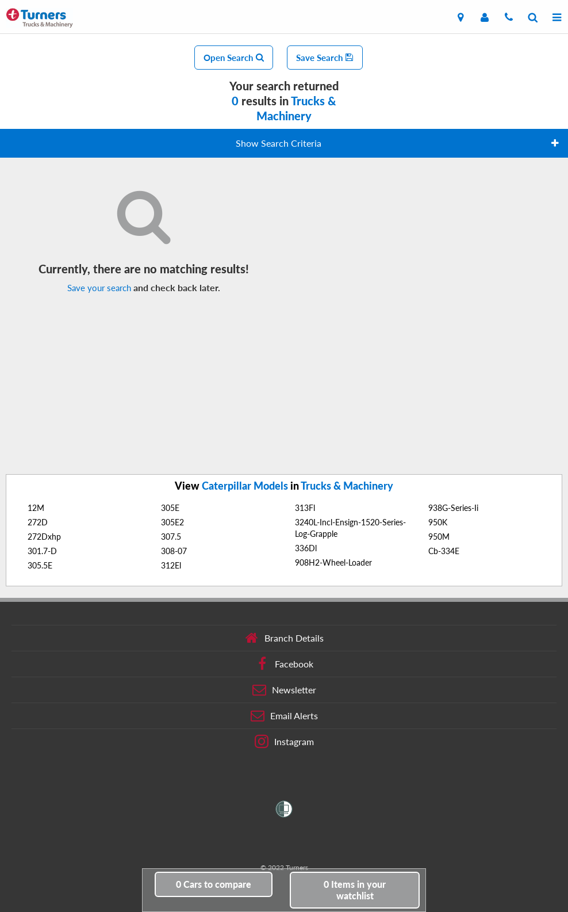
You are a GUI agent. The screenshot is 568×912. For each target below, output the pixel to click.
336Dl (306, 548)
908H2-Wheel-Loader (333, 562)
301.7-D (42, 551)
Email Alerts (284, 716)
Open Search (234, 57)
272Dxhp (44, 536)
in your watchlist (355, 890)
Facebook (284, 664)
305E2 (172, 522)
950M (439, 536)
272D (38, 522)
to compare (213, 884)
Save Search (325, 57)
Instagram (284, 742)
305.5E (40, 565)
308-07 (174, 551)
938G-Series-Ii (453, 508)
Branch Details (284, 638)
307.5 (171, 536)
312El (171, 565)
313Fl (305, 508)
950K (437, 522)
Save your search (99, 288)
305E (170, 508)
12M (36, 508)
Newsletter (284, 690)
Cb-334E (443, 551)
